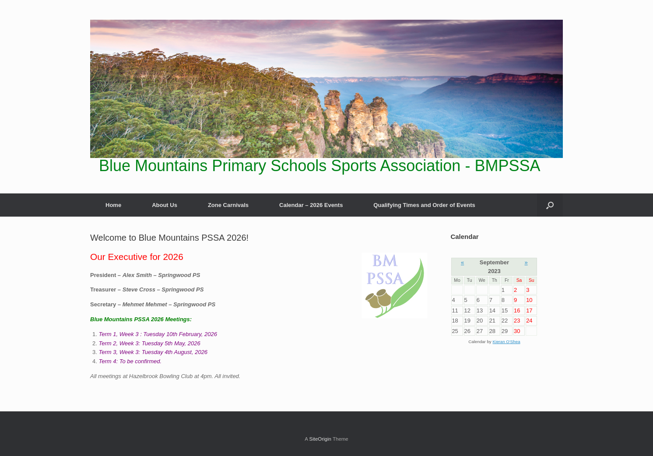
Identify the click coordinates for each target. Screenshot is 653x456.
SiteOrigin (320, 439)
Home (113, 205)
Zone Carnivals (228, 205)
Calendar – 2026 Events (311, 205)
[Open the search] (550, 205)
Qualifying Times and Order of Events (424, 205)
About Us (164, 205)
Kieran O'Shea (506, 341)
